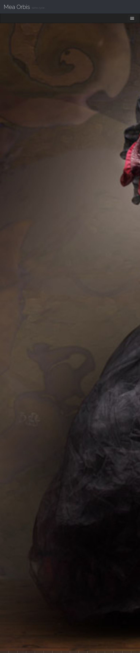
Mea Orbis (17, 6)
